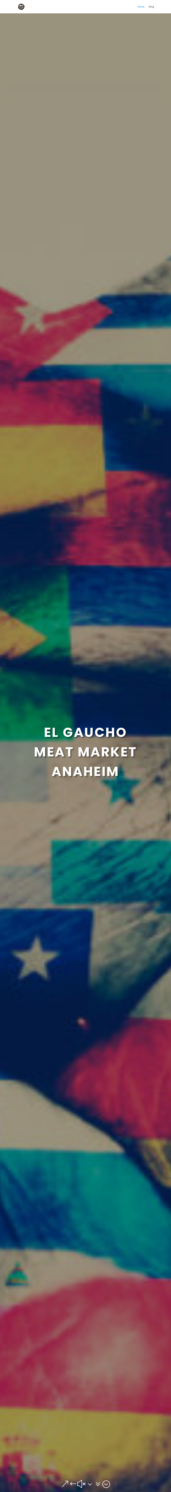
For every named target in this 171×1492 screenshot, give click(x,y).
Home (141, 7)
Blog (151, 7)
